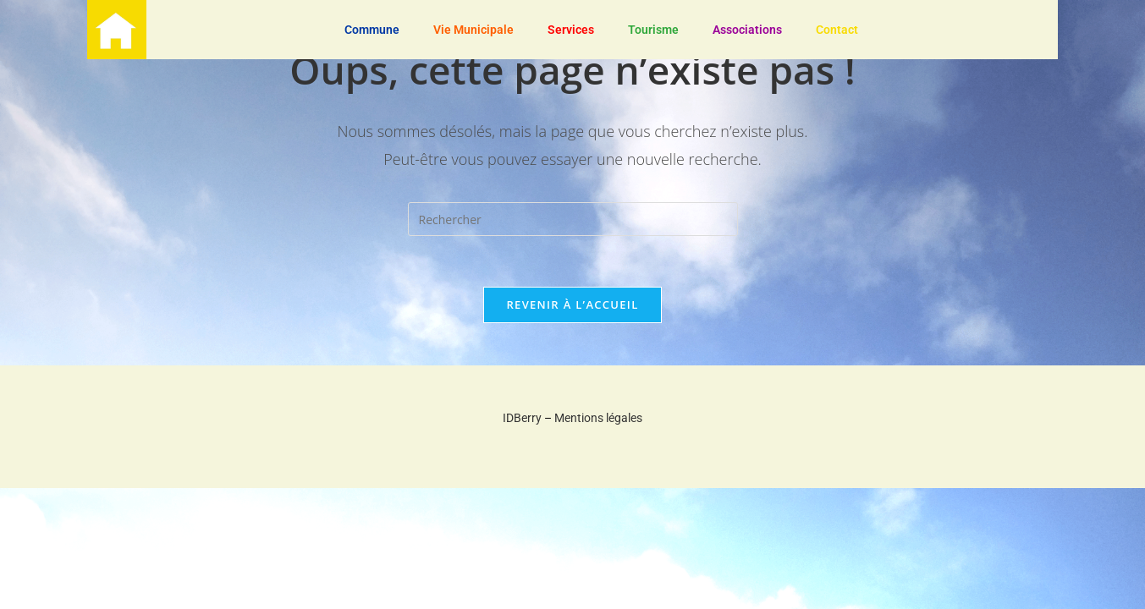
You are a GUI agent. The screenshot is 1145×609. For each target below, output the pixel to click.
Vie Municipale (473, 29)
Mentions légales (598, 418)
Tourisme (653, 29)
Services (571, 29)
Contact (837, 29)
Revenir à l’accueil (572, 304)
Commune (371, 29)
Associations (747, 29)
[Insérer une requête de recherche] (573, 219)
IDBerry (522, 418)
